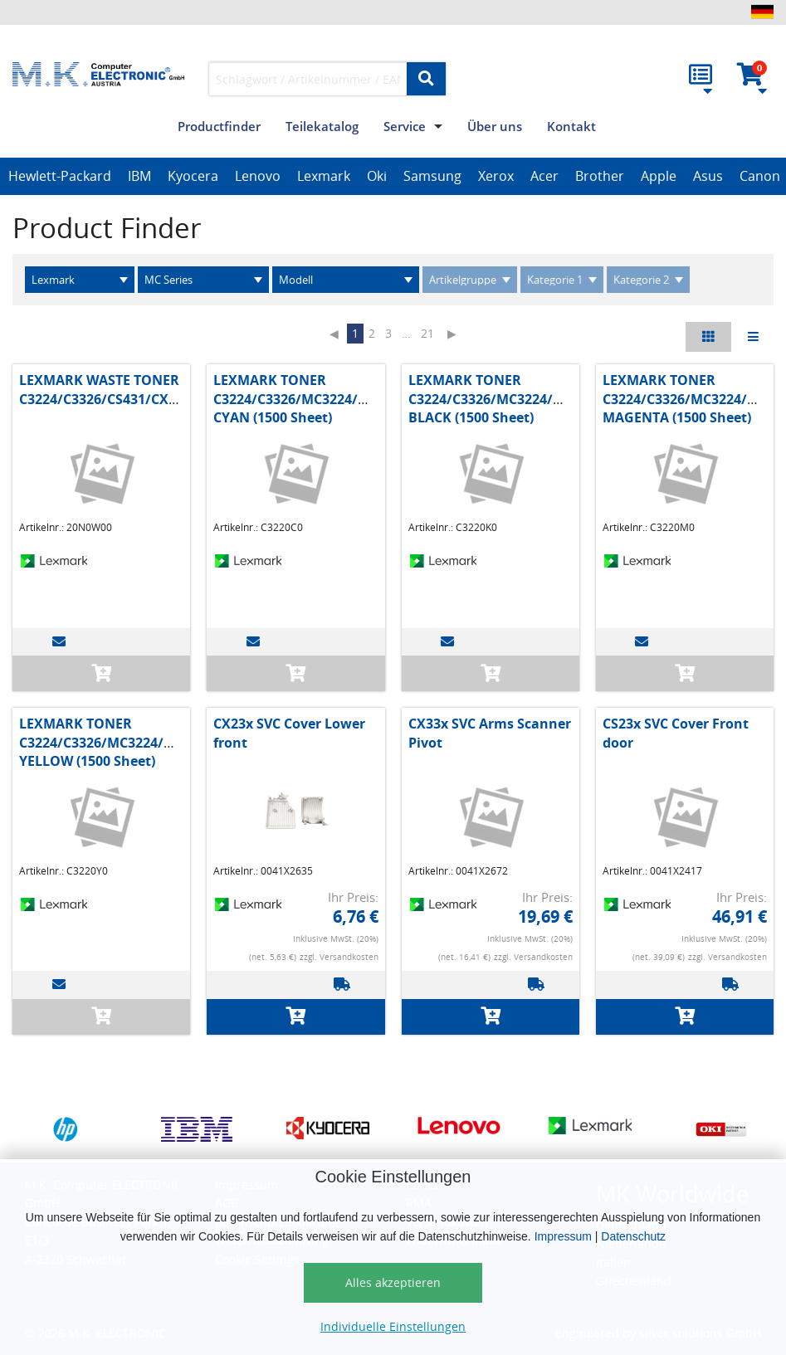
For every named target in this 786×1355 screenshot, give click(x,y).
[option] (60, 177)
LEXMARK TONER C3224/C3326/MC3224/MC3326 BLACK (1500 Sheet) (505, 398)
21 (427, 333)
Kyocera (193, 176)
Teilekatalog (322, 126)
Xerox (496, 176)
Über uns (494, 126)
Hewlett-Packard (59, 176)
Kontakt (571, 126)
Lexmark (323, 176)
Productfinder (219, 126)
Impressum (563, 1236)
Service (404, 126)
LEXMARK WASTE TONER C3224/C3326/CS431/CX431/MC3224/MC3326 (161, 389)
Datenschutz (633, 1236)
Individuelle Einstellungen (393, 1326)
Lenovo (258, 176)
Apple (658, 176)
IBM (139, 176)
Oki (377, 176)
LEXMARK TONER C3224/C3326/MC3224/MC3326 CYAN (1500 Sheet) (310, 398)
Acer (544, 176)
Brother (599, 176)
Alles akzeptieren (393, 1282)
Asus (708, 176)
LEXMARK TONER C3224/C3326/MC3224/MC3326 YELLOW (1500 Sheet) (116, 742)
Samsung (432, 176)
